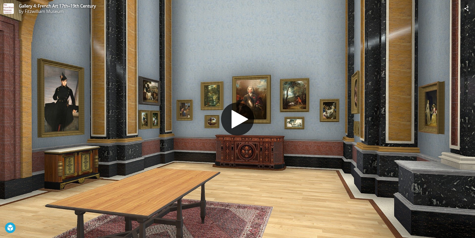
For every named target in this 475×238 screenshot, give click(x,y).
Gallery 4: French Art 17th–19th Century (57, 6)
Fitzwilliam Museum (44, 11)
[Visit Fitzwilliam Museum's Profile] (8, 8)
